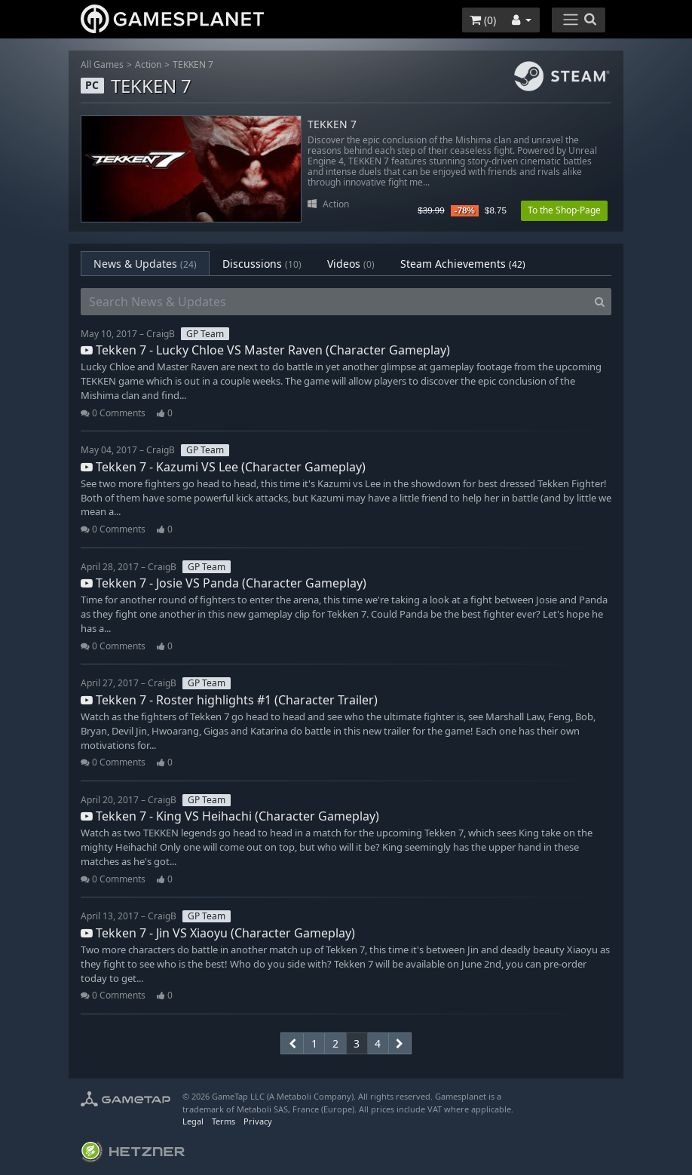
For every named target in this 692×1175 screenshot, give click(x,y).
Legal (193, 1121)
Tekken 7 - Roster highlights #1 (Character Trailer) (229, 700)
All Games (102, 64)
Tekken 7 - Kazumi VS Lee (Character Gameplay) (223, 467)
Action (148, 64)
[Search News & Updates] (335, 301)
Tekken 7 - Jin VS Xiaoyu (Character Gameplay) (218, 933)
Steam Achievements (462, 263)
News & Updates (145, 263)
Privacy (257, 1121)
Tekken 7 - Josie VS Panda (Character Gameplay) (223, 583)
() (483, 20)
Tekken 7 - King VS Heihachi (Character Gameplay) (230, 816)
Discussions (262, 263)
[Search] (599, 301)
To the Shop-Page (564, 210)
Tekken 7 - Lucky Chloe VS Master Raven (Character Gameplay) (265, 350)
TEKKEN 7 (193, 64)
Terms (223, 1121)
